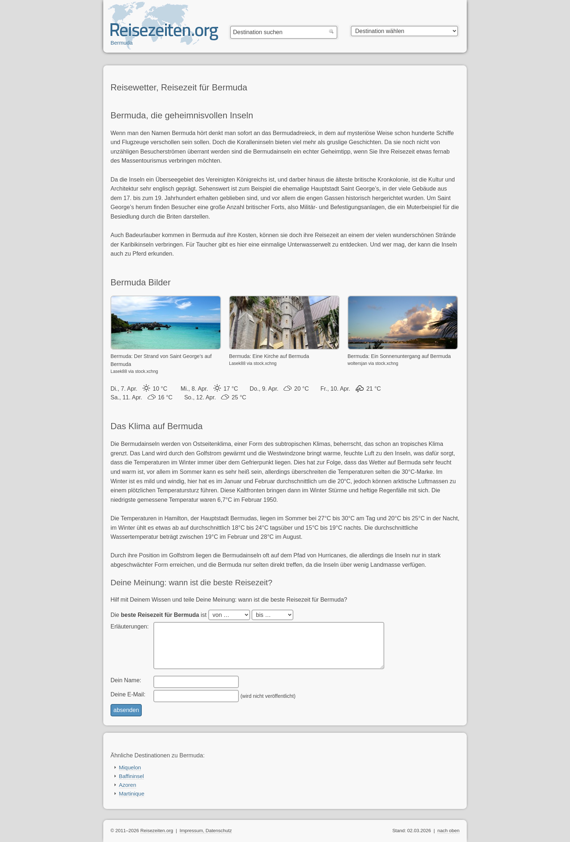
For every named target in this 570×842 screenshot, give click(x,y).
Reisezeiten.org (156, 830)
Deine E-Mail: (128, 694)
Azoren (127, 785)
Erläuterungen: (130, 626)
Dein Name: (126, 680)
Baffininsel (131, 776)
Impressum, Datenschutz (206, 830)
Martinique (131, 793)
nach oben (448, 830)
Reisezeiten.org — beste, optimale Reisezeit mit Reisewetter (164, 33)
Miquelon (130, 767)
